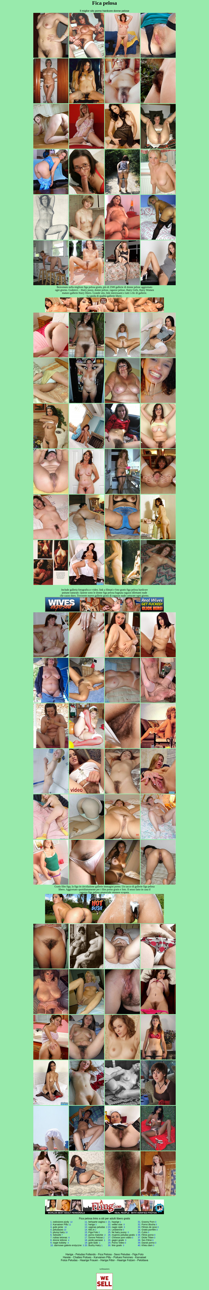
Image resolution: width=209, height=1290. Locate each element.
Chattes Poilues (82, 1257)
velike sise (117, 1224)
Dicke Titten (147, 1237)
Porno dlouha (148, 1224)
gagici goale (118, 1240)
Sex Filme (147, 1240)
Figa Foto (93, 1232)
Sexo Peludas (122, 1254)
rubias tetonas (60, 1237)
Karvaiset (140, 1257)
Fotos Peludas (69, 1260)
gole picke (58, 1227)
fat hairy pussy (119, 1232)
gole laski (93, 1242)
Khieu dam (147, 1245)
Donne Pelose (95, 1237)
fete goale (117, 1245)
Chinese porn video (121, 1237)
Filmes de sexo (149, 1227)
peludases (58, 1229)
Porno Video (118, 1242)
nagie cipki (117, 1227)
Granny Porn (148, 1222)
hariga (91, 1224)
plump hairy (59, 1232)
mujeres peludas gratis (123, 1235)
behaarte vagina (96, 1222)
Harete (67, 1257)
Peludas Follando (86, 1254)
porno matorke (96, 1235)
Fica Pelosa (105, 1254)
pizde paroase (95, 1240)
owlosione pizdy (61, 1222)
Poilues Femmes (123, 1257)
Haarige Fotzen (126, 1260)
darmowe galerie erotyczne (68, 1245)
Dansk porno (148, 1242)
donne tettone (60, 1240)
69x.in (91, 1229)
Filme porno (148, 1235)
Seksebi (57, 1235)
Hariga (69, 1254)
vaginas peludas (96, 1227)
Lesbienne (117, 1229)
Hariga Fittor (107, 1260)
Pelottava (142, 1260)
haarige (115, 1222)
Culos (144, 1232)
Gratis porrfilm (149, 1229)
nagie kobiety (60, 1242)
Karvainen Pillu (60, 1224)
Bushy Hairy (94, 1245)
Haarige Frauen (89, 1260)
